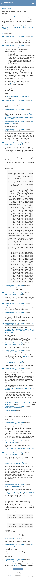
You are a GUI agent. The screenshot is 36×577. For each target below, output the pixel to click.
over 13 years (16, 370)
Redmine (12, 576)
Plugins (9, 8)
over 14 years (16, 352)
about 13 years (21, 463)
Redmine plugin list (10, 83)
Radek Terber (8, 370)
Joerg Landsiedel (9, 305)
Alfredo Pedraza (9, 486)
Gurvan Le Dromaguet (11, 463)
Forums (4, 8)
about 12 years (18, 486)
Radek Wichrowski (10, 410)
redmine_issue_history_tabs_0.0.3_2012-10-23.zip (18, 404)
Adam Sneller (8, 352)
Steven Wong (8, 407)
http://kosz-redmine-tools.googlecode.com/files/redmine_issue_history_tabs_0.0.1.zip (18, 27)
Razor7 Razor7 (9, 454)
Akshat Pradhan (9, 144)
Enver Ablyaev (9, 538)
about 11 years (13, 546)
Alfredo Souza (18, 565)
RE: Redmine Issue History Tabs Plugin (13, 36)
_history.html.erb (12, 535)
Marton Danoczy (9, 294)
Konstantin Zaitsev (13, 17)
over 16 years (23, 17)
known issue (27, 356)
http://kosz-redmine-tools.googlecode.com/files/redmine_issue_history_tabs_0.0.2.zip (19, 116)
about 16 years (11, 102)
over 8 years (17, 561)
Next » (28, 569)
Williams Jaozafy (9, 561)
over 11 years (17, 538)
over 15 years (14, 130)
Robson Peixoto (9, 362)
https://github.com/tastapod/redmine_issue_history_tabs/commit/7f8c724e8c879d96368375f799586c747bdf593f (19, 330)
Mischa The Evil (9, 47)
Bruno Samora (9, 314)
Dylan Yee (7, 130)
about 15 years (12, 324)
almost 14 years (18, 362)
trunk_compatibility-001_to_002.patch (18, 96)
